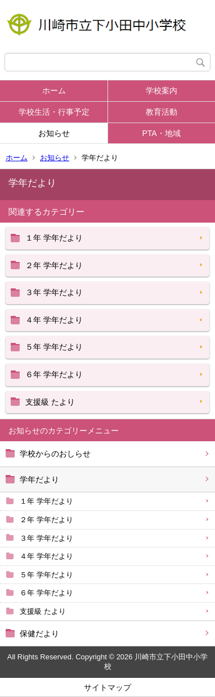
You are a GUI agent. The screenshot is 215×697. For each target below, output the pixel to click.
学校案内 (161, 90)
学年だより (39, 479)
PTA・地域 (161, 133)
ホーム (54, 90)
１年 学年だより (46, 501)
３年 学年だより (46, 538)
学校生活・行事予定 (54, 111)
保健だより (39, 633)
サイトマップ (107, 687)
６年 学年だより (46, 593)
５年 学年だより (46, 575)
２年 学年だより (46, 519)
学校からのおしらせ (55, 453)
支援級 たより (43, 611)
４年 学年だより (46, 556)
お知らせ (54, 133)
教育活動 (161, 111)
